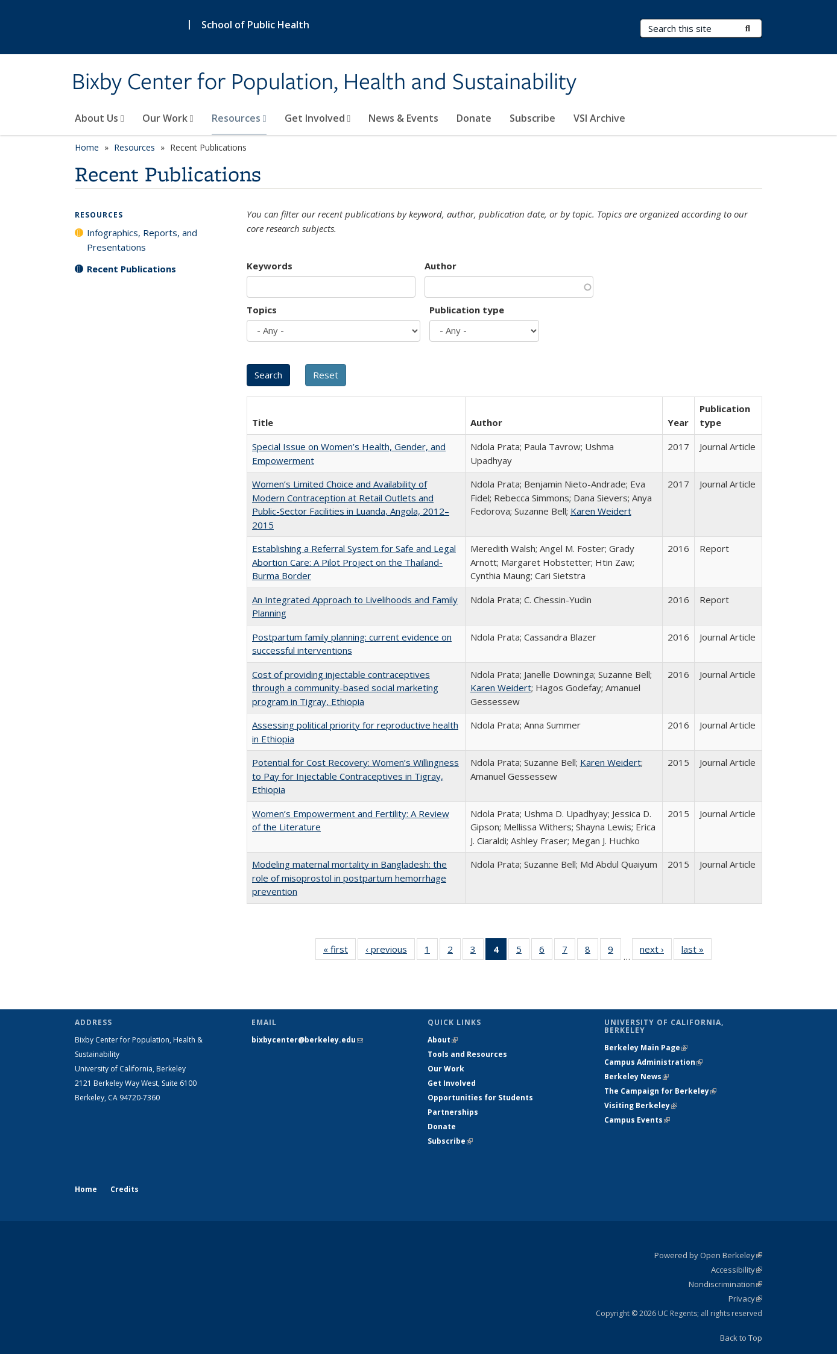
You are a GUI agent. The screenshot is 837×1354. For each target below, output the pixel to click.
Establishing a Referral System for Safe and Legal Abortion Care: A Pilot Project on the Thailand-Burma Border (354, 561)
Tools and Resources (467, 1054)
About (443, 1040)
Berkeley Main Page (645, 1047)
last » (696, 951)
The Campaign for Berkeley (660, 1091)
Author (440, 266)
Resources (239, 118)
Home (87, 147)
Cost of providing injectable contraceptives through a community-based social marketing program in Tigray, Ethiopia (345, 687)
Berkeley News (636, 1076)
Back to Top (741, 1337)
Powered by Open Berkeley (708, 1255)
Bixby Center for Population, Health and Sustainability (324, 82)
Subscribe (532, 118)
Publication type (466, 310)
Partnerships (453, 1112)
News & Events (403, 118)
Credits (124, 1189)
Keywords (269, 266)
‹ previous (390, 951)
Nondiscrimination (725, 1284)
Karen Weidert (600, 511)
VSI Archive (599, 118)
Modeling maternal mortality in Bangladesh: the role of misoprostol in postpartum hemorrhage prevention (349, 877)
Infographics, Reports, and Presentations (142, 240)
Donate (473, 118)
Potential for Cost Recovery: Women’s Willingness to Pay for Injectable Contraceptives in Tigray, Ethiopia (355, 775)
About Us (99, 118)
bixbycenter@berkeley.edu (307, 1040)
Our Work (168, 118)
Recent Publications (131, 269)
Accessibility (736, 1269)
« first (339, 951)
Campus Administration (653, 1062)
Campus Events (637, 1120)
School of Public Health (255, 24)
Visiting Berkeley (640, 1105)
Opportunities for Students (480, 1097)
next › (656, 951)
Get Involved (318, 118)
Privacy (745, 1298)
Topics (262, 310)
